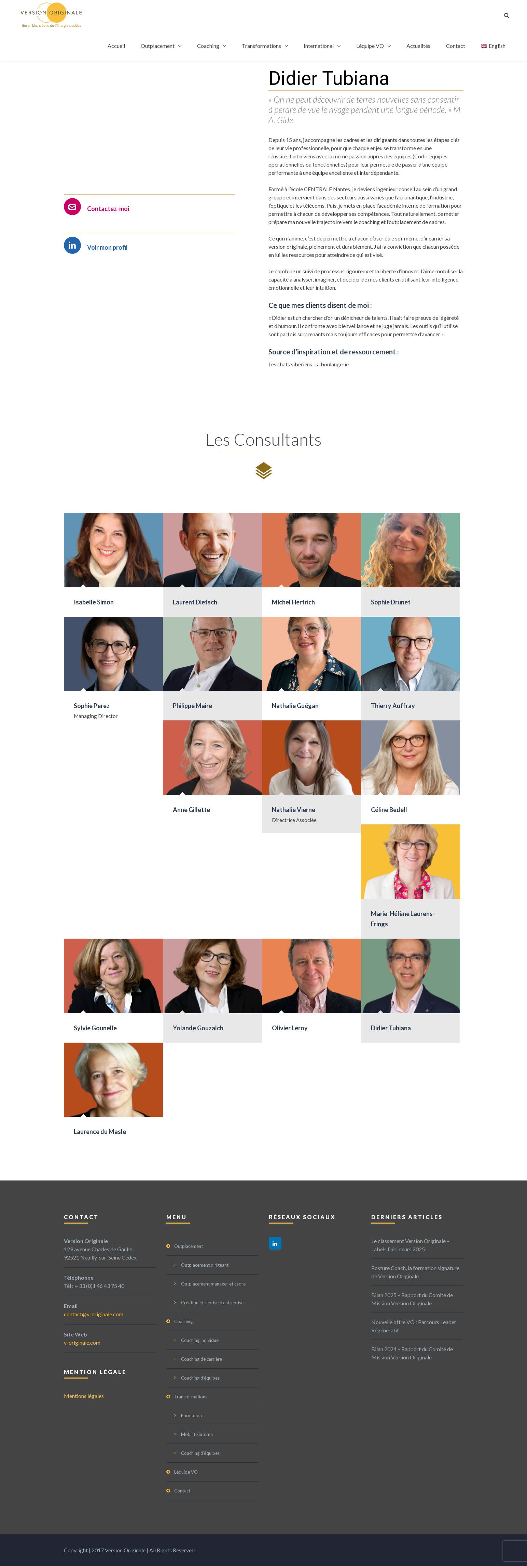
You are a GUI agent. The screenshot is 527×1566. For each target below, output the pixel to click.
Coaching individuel (200, 1340)
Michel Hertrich (293, 602)
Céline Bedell (389, 809)
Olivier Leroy (290, 1028)
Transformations (261, 45)
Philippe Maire (192, 705)
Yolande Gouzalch (198, 1028)
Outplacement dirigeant (204, 1265)
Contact (455, 45)
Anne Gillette (191, 809)
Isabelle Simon (94, 602)
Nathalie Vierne (293, 809)
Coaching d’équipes (200, 1378)
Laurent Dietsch (195, 602)
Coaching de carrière (201, 1359)
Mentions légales (84, 1396)
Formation (191, 1415)
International (319, 45)
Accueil (116, 45)
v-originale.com (82, 1342)
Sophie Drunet (391, 602)
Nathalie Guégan (295, 705)
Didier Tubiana (391, 1028)
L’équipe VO (370, 45)
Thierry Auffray (393, 705)
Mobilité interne (197, 1434)
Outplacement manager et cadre (213, 1284)
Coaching (208, 45)
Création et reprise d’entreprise (212, 1302)
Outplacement (158, 45)
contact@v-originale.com (93, 1314)
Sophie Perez (92, 705)
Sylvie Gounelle (95, 1028)
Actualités (418, 45)
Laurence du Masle (100, 1131)
